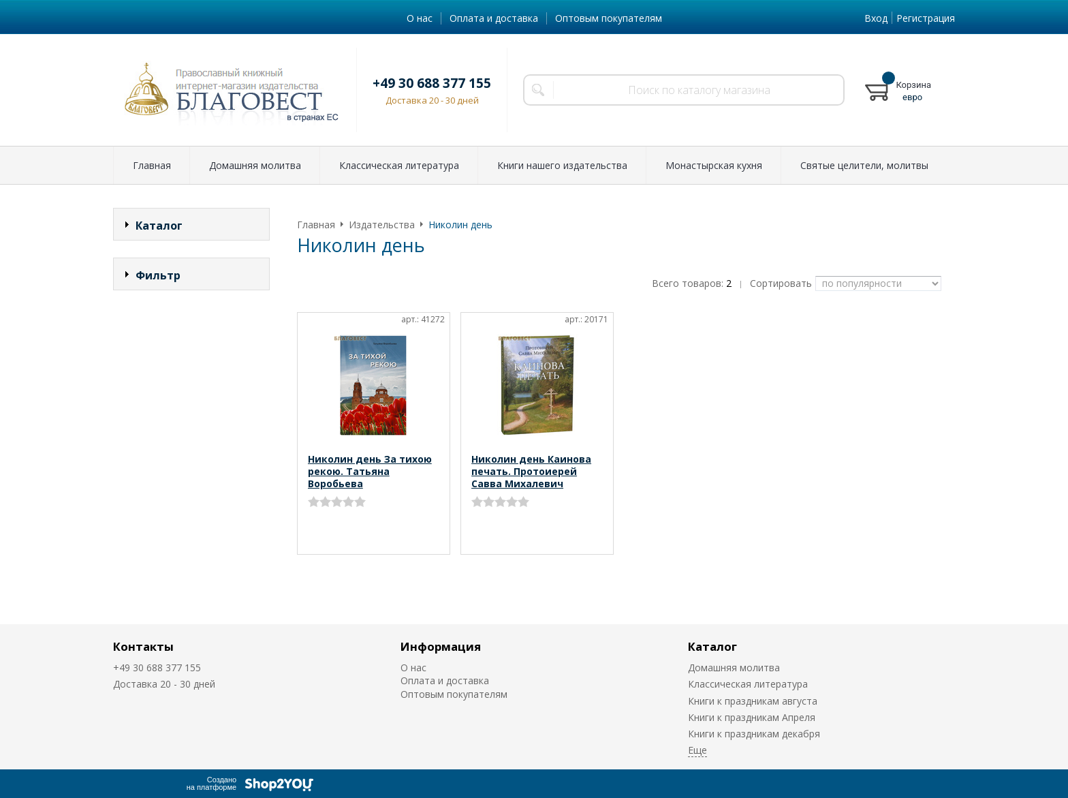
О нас (420, 18)
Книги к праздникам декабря (754, 733)
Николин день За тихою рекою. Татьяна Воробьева (370, 471)
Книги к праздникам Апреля (751, 717)
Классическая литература (399, 165)
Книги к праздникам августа (752, 700)
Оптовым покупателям (608, 18)
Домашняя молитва (255, 165)
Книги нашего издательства (562, 165)
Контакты (143, 646)
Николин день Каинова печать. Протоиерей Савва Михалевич (531, 471)
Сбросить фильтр (191, 391)
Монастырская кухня (713, 165)
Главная (152, 165)
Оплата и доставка (494, 18)
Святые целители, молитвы (864, 165)
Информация (440, 646)
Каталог (712, 646)
